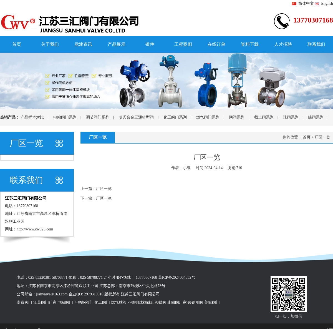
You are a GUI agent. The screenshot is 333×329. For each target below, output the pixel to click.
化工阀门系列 (175, 117)
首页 (16, 44)
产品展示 (116, 44)
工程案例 (183, 44)
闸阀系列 (236, 117)
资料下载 (250, 44)
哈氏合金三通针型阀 (136, 117)
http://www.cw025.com (35, 229)
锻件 (149, 44)
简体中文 (303, 3)
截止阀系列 (264, 117)
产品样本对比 (32, 117)
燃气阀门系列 (208, 117)
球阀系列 (291, 117)
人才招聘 (283, 44)
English (324, 3)
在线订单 (216, 44)
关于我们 (50, 44)
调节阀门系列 (97, 117)
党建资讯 (83, 44)
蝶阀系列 (316, 117)
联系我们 (316, 44)
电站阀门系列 (65, 117)
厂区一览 (322, 137)
